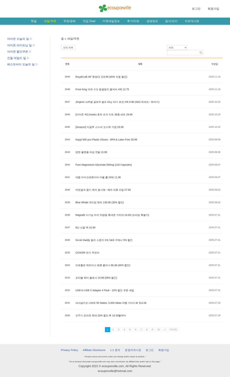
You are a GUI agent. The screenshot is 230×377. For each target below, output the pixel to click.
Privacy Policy (72, 349)
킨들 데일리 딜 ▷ (18, 58)
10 (158, 329)
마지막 (173, 329)
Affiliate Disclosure (95, 349)
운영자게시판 (132, 349)
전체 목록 (68, 47)
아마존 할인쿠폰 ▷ (19, 51)
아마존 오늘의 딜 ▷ (20, 38)
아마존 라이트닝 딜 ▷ (21, 45)
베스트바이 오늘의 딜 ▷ (22, 64)
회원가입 (214, 8)
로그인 (198, 8)
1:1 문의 (115, 349)
